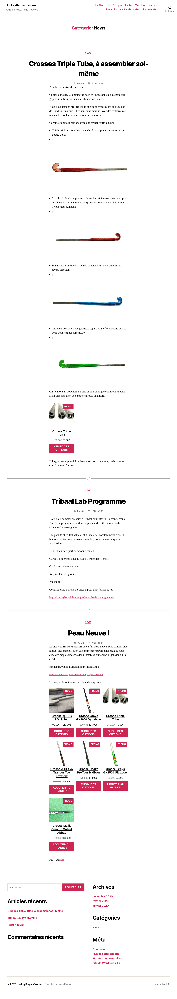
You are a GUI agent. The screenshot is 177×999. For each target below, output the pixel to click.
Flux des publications (107, 961)
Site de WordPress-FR (107, 970)
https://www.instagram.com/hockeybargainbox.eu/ (77, 676)
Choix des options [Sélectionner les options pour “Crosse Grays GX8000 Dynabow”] (88, 739)
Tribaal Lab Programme (88, 502)
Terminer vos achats (146, 5)
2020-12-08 (97, 84)
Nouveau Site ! (150, 9)
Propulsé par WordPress (59, 991)
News (88, 53)
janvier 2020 (101, 913)
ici (91, 552)
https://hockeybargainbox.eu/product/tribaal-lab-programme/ (83, 598)
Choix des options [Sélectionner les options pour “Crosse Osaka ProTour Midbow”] (88, 792)
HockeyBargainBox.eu (21, 5)
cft (82, 84)
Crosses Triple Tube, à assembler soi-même (88, 68)
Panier (128, 5)
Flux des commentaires (108, 965)
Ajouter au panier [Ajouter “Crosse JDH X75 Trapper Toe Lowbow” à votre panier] (62, 796)
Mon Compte (115, 5)
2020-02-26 (97, 512)
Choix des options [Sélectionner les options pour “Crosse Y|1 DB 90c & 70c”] (61, 735)
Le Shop (99, 5)
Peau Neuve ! (88, 634)
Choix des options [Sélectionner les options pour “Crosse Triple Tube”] (61, 449)
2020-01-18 (97, 644)
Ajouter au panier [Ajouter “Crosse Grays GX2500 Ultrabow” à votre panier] (115, 796)
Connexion (100, 956)
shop (62, 867)
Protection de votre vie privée (122, 9)
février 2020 (101, 908)
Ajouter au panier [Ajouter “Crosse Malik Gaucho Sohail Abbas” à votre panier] (62, 853)
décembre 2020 (103, 903)
